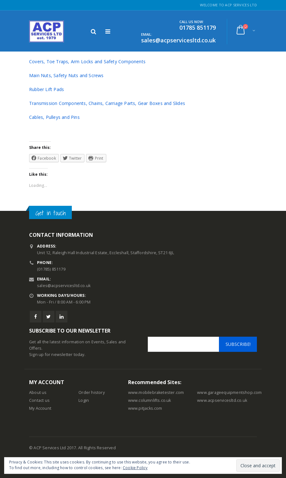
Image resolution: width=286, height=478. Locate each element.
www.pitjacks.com (145, 408)
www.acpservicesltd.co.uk (222, 400)
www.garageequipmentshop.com (229, 392)
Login (83, 400)
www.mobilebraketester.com (156, 392)
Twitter (48, 316)
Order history (91, 392)
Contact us (39, 400)
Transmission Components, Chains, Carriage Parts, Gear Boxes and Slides (107, 103)
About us (38, 392)
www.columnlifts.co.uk (149, 400)
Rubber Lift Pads (46, 89)
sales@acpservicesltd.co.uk (63, 285)
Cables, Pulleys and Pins (54, 117)
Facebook (35, 316)
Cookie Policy (135, 467)
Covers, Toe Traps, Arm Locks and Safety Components (87, 61)
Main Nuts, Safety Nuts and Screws (66, 75)
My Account (40, 408)
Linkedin (61, 316)
